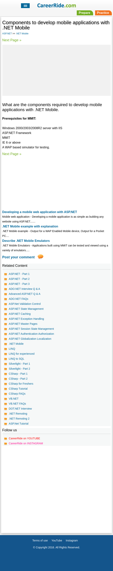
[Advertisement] (56, 70)
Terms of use (40, 540)
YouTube (56, 540)
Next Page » (11, 40)
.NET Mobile (22, 33)
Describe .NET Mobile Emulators (26, 240)
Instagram (72, 540)
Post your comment (18, 257)
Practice (103, 12)
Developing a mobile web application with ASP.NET (39, 212)
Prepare (84, 12)
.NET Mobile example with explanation (30, 226)
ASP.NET (7, 33)
